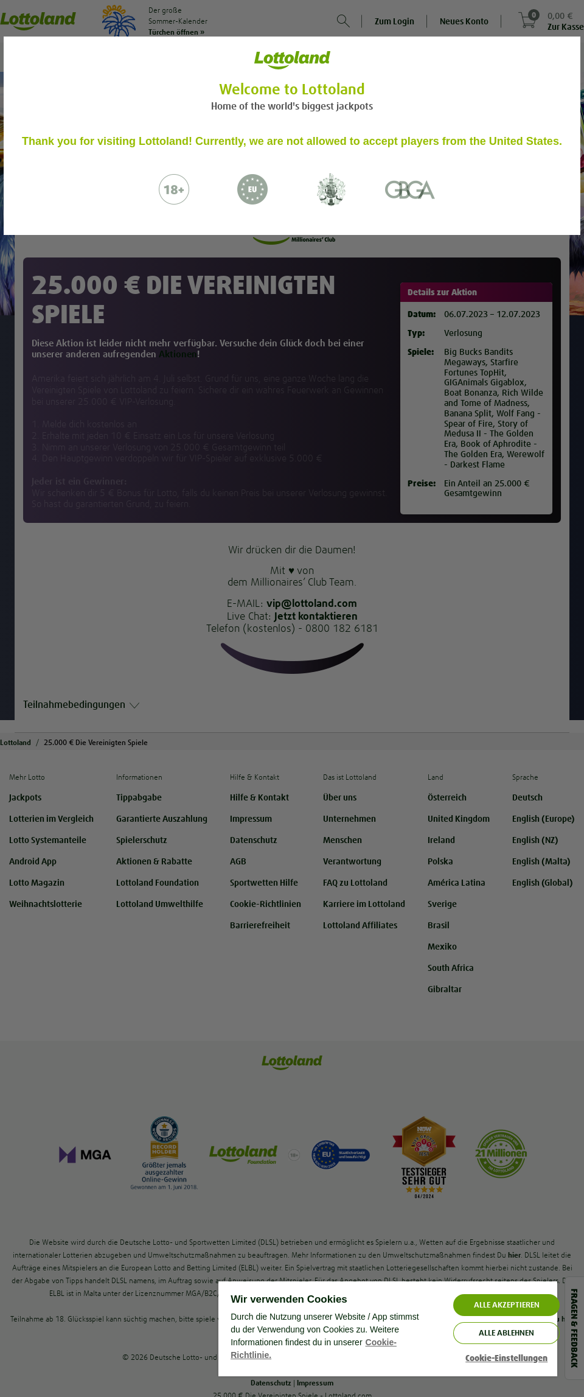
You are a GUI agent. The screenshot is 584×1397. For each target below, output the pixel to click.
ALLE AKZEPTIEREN (507, 1305)
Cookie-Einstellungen (506, 1358)
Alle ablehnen (506, 1333)
